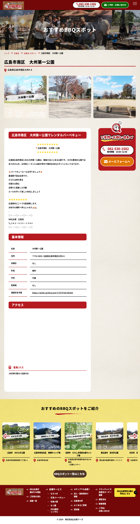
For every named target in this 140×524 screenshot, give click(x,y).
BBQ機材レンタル (54, 512)
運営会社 (102, 501)
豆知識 (76, 511)
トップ (7, 53)
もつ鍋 (53, 507)
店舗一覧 (33, 502)
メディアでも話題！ (82, 490)
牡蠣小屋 (54, 503)
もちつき (54, 495)
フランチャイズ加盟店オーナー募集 (105, 493)
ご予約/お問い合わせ (104, 510)
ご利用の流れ (35, 498)
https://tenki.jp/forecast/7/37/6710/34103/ (52, 293)
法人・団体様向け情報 (81, 496)
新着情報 (102, 505)
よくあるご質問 (80, 506)
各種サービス (55, 491)
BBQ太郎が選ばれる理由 (35, 492)
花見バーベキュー (58, 499)
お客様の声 (78, 502)
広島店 (17, 53)
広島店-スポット (31, 53)
